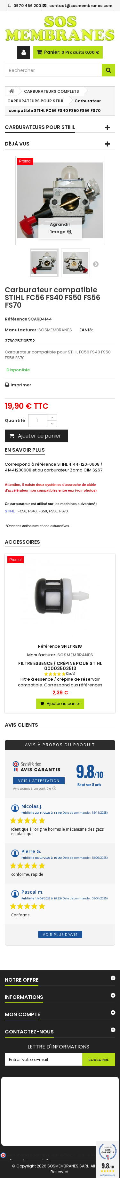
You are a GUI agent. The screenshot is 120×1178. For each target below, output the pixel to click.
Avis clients (21, 725)
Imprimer (21, 385)
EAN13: (86, 330)
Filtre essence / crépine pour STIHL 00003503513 (60, 666)
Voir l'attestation (39, 780)
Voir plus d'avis (60, 934)
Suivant (95, 264)
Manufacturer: (21, 330)
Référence (16, 319)
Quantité (15, 420)
